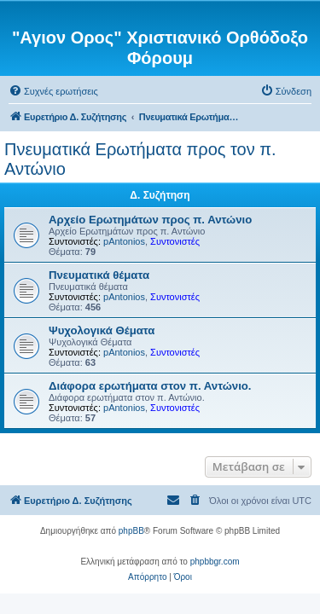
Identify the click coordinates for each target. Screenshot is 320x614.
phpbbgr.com (215, 561)
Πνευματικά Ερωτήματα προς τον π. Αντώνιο (140, 159)
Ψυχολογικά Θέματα (101, 330)
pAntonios (124, 241)
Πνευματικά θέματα (99, 275)
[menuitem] (53, 91)
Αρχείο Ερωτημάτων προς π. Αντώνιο (150, 219)
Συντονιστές (175, 241)
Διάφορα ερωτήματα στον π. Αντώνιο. (150, 385)
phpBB (131, 531)
